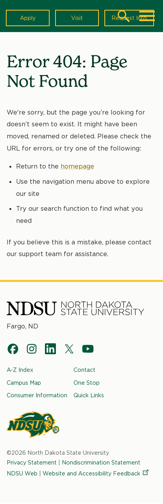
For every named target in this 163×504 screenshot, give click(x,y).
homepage (77, 166)
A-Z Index (20, 369)
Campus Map (24, 382)
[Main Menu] (147, 16)
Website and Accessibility (96, 473)
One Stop (86, 382)
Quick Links (88, 395)
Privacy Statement (32, 462)
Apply (28, 17)
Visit (77, 17)
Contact (84, 369)
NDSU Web (22, 473)
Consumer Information (37, 395)
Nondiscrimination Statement (101, 462)
